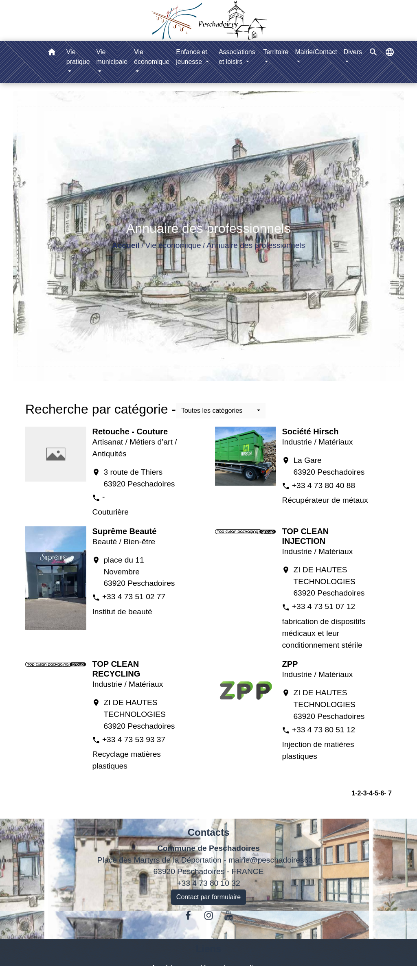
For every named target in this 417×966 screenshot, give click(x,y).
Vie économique (173, 245)
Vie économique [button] (151, 56)
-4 (370, 793)
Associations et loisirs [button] (237, 56)
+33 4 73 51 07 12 (323, 606)
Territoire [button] (275, 51)
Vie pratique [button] (78, 56)
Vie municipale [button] (112, 56)
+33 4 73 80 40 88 (323, 485)
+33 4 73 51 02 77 (133, 596)
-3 (364, 793)
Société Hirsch (310, 431)
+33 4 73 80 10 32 (208, 883)
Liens (209, 948)
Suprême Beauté (124, 531)
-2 (358, 793)
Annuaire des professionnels (255, 245)
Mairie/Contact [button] (316, 51)
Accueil (126, 245)
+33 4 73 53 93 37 (133, 739)
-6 (381, 793)
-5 (375, 793)
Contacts (209, 832)
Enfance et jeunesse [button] (191, 56)
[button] (51, 53)
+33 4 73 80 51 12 (323, 729)
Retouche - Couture (130, 431)
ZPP (290, 663)
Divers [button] (353, 51)
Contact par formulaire (208, 897)
